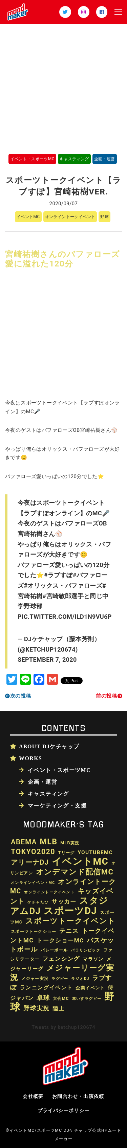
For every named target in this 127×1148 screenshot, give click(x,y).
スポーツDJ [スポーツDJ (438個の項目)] (70, 910)
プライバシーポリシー (64, 1110)
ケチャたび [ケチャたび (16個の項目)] (37, 902)
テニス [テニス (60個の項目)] (69, 930)
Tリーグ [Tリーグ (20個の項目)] (66, 852)
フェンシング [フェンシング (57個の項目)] (61, 958)
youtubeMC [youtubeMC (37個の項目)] (95, 852)
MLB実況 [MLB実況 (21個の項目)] (69, 843)
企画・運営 (104, 159)
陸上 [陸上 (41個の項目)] (58, 1008)
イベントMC (28, 216)
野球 (104, 216)
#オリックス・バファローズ (63, 585)
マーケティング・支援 (57, 805)
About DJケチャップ (49, 746)
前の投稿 (106, 696)
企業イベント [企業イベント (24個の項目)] (90, 987)
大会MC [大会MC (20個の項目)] (61, 998)
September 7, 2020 (47, 659)
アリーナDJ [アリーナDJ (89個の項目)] (30, 862)
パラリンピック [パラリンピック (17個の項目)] (85, 950)
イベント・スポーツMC (32, 159)
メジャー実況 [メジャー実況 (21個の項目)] (34, 978)
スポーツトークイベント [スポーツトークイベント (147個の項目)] (70, 920)
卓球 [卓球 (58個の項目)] (43, 997)
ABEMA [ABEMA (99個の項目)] (24, 842)
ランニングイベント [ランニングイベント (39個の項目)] (46, 988)
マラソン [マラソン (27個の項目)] (93, 959)
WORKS (30, 758)
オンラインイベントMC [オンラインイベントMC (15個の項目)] (33, 883)
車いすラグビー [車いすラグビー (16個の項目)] (87, 999)
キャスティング (74, 159)
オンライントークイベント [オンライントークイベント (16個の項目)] (49, 892)
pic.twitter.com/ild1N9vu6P (65, 616)
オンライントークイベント (70, 216)
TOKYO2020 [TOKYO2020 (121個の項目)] (33, 851)
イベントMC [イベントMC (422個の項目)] (80, 861)
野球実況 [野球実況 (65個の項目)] (36, 1008)
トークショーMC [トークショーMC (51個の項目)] (60, 940)
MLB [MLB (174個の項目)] (48, 841)
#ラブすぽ (58, 575)
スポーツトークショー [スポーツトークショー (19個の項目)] (33, 931)
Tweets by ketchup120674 (64, 1027)
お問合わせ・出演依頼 (78, 1096)
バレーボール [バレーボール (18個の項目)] (54, 950)
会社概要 (33, 1096)
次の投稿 (20, 696)
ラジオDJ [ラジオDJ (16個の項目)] (80, 979)
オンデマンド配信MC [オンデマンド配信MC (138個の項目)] (75, 872)
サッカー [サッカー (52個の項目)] (64, 901)
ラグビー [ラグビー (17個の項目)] (59, 978)
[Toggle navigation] (118, 12)
